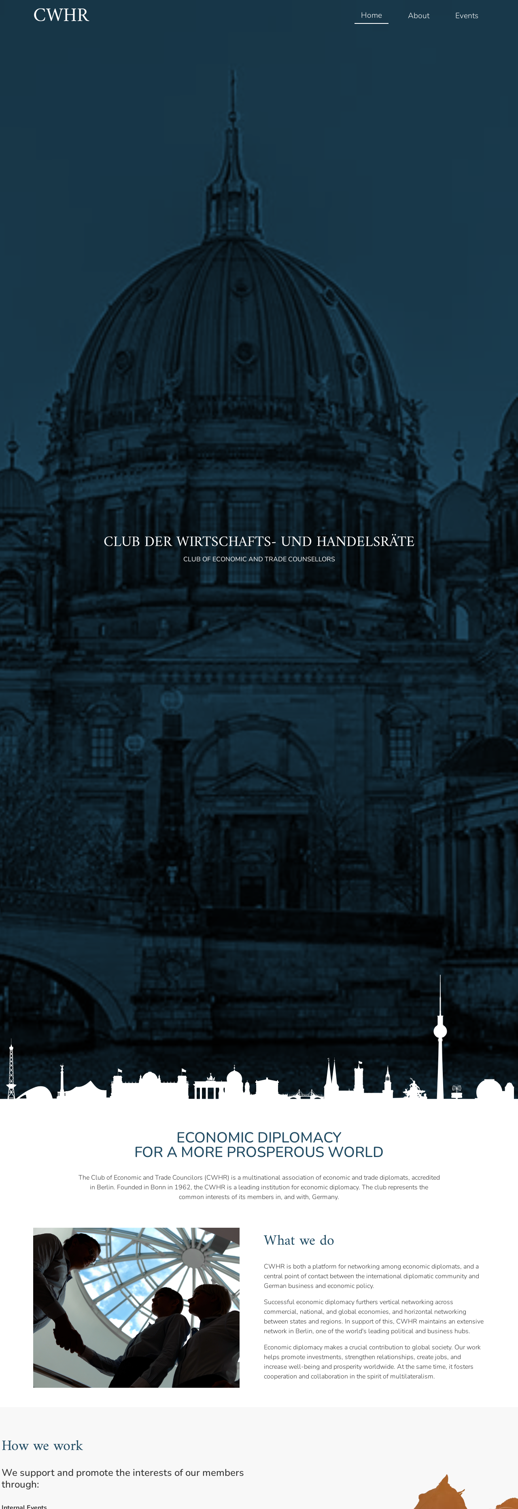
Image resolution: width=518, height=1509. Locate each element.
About (418, 16)
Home (371, 15)
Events (466, 16)
